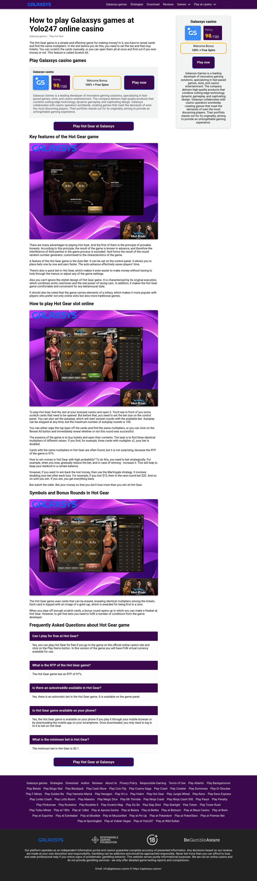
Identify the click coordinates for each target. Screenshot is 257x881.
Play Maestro (86, 799)
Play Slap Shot (152, 805)
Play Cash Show (96, 788)
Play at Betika (150, 810)
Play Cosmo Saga (140, 788)
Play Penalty (219, 799)
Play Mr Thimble (130, 799)
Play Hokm (137, 794)
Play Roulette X (88, 805)
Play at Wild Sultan (167, 821)
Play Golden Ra (54, 794)
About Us (111, 783)
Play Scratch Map (112, 805)
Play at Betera (130, 810)
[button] (183, 4)
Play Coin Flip (117, 788)
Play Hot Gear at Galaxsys (93, 126)
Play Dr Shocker (220, 788)
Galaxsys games (116, 4)
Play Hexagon (103, 794)
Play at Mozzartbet (115, 815)
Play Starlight (171, 805)
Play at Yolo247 (143, 821)
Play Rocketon (68, 805)
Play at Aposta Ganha (105, 810)
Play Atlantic (196, 783)
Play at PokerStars (186, 815)
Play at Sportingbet (90, 821)
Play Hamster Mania (79, 794)
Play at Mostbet (90, 815)
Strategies (136, 4)
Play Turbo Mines (40, 810)
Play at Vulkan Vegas (117, 821)
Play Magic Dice (107, 799)
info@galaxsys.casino (116, 868)
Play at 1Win (62, 810)
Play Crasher (178, 788)
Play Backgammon (218, 783)
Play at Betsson (171, 810)
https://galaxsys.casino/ (147, 868)
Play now (139, 82)
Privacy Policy (128, 783)
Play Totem (190, 805)
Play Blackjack (74, 788)
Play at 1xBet (80, 810)
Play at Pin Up (138, 815)
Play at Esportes (42, 815)
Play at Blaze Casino (197, 810)
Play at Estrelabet (67, 815)
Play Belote (34, 788)
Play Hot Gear (155, 794)
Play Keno (199, 794)
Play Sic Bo (133, 805)
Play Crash (160, 788)
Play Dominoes (198, 788)
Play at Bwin (220, 810)
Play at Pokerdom (161, 815)
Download (153, 4)
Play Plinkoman (46, 805)
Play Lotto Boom (64, 799)
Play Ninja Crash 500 (180, 799)
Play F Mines (34, 794)
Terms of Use (177, 783)
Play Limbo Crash (41, 799)
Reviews (168, 4)
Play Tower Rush (210, 805)
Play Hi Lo (121, 794)
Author (85, 783)
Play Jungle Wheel (178, 794)
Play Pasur (202, 799)
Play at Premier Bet (212, 815)
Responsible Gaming (153, 783)
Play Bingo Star (53, 788)
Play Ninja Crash (153, 799)
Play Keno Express (219, 794)
